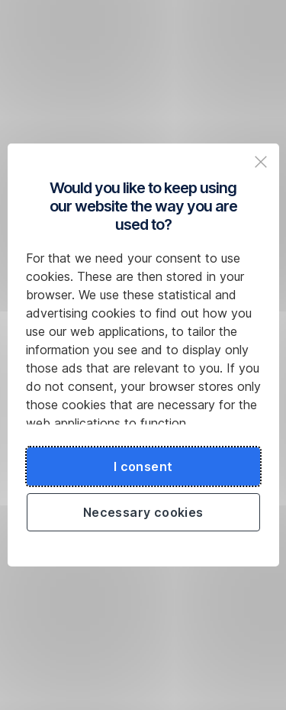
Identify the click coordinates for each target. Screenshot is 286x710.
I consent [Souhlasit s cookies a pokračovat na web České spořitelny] (143, 466)
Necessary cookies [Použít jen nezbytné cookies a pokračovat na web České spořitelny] (143, 512)
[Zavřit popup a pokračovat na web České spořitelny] (261, 162)
